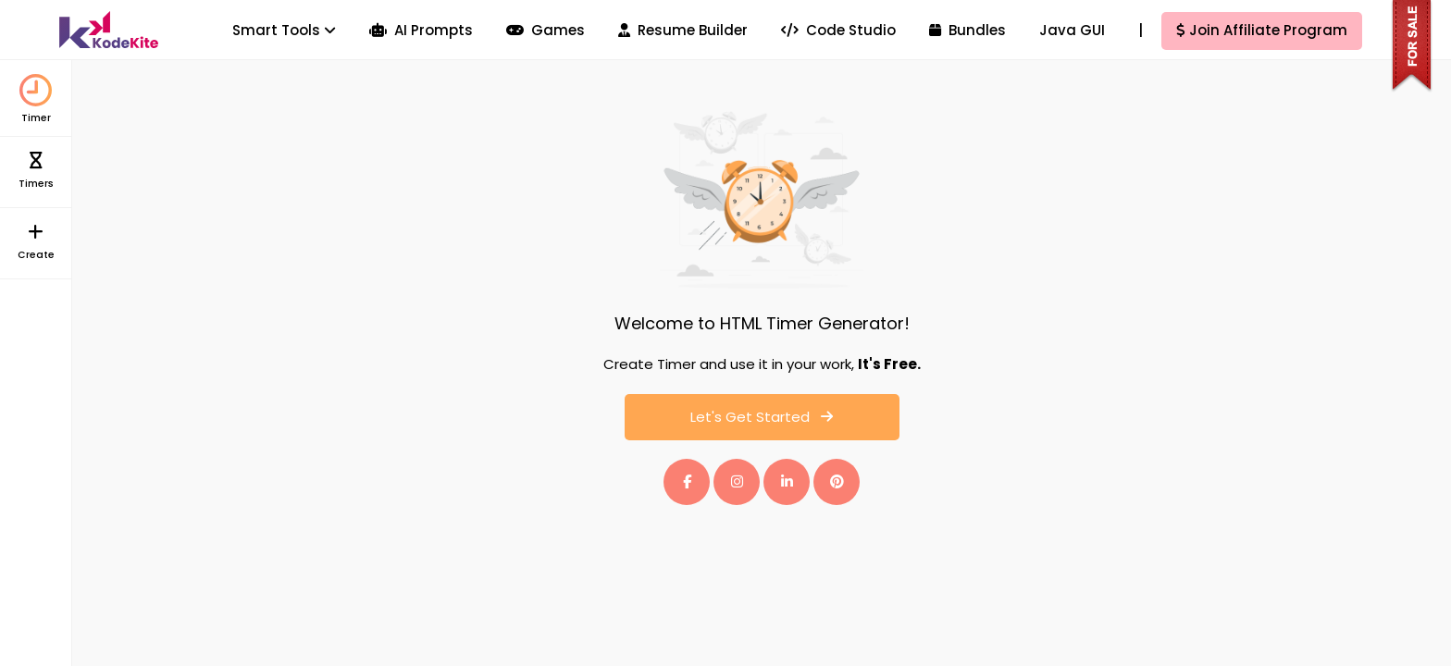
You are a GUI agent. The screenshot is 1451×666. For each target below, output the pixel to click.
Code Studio (838, 30)
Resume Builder (683, 30)
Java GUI (1072, 30)
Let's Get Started (761, 416)
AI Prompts (421, 30)
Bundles (967, 30)
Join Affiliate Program (1261, 30)
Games (545, 30)
